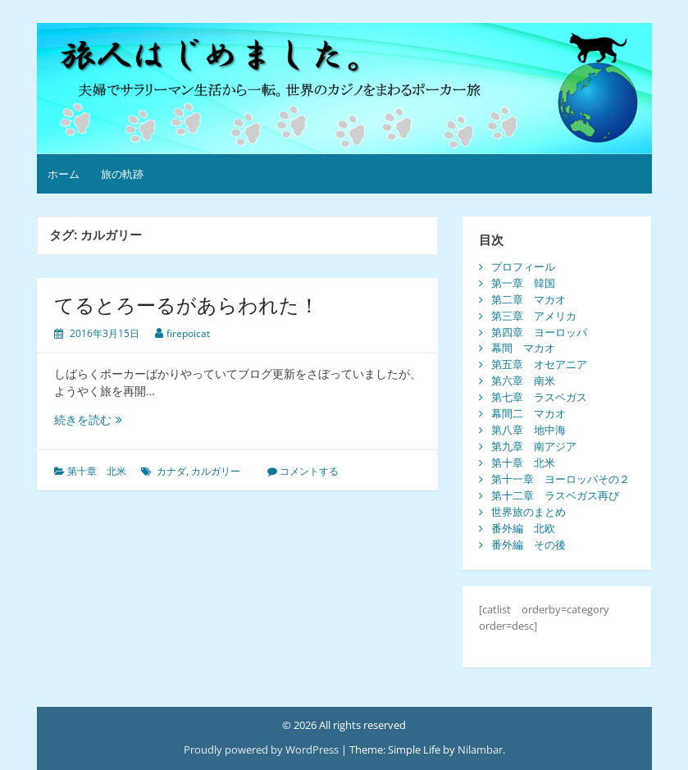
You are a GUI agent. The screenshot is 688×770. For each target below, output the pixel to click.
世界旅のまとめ (528, 511)
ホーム (64, 173)
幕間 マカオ (523, 347)
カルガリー (215, 471)
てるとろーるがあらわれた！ (186, 304)
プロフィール (523, 266)
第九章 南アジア (533, 446)
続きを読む (94, 419)
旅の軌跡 (122, 173)
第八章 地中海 (528, 429)
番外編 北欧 (523, 528)
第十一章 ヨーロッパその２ (560, 479)
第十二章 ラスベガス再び (555, 495)
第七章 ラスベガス (539, 397)
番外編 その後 (528, 544)
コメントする (309, 471)
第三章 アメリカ (533, 315)
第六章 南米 (523, 380)
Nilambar (480, 749)
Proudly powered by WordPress (261, 749)
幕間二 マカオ (528, 413)
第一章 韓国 (523, 283)
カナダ (171, 471)
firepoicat (188, 333)
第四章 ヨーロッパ (539, 332)
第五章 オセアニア (539, 364)
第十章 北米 (96, 471)
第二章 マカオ (528, 299)
